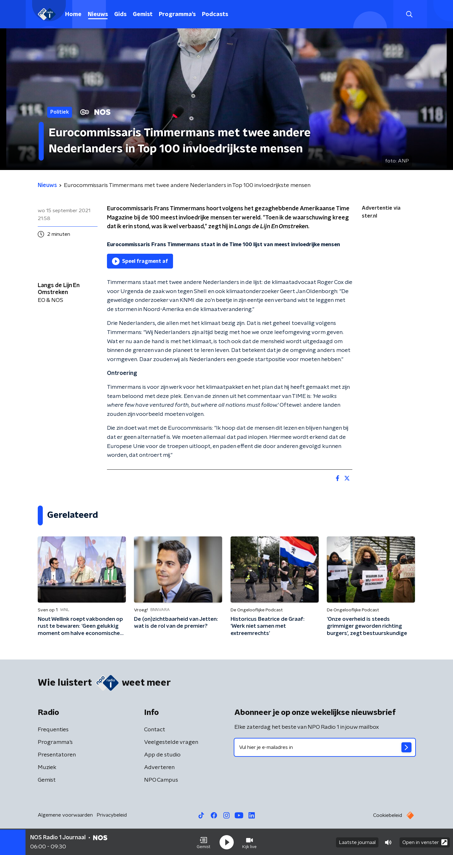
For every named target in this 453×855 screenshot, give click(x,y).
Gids (120, 14)
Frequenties (53, 730)
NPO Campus (161, 780)
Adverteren (159, 767)
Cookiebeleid (387, 815)
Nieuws (98, 14)
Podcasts (215, 14)
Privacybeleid (112, 815)
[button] (203, 842)
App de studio (162, 755)
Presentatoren (57, 755)
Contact (154, 730)
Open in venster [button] (424, 842)
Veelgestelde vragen (171, 742)
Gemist (143, 14)
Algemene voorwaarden (65, 815)
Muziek (47, 767)
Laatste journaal (357, 841)
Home (73, 14)
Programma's (177, 14)
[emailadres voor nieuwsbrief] (324, 747)
